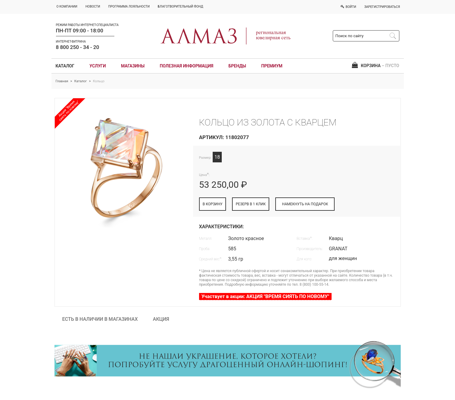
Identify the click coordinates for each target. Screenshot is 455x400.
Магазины (133, 65)
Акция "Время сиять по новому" (68, 110)
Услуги (98, 65)
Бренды (237, 65)
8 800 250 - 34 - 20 (77, 47)
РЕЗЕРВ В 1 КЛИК (251, 204)
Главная (62, 81)
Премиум (272, 65)
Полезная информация (186, 65)
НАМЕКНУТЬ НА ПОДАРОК (305, 204)
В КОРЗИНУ (213, 204)
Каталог (65, 65)
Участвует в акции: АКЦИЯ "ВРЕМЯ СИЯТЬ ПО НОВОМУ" (265, 296)
